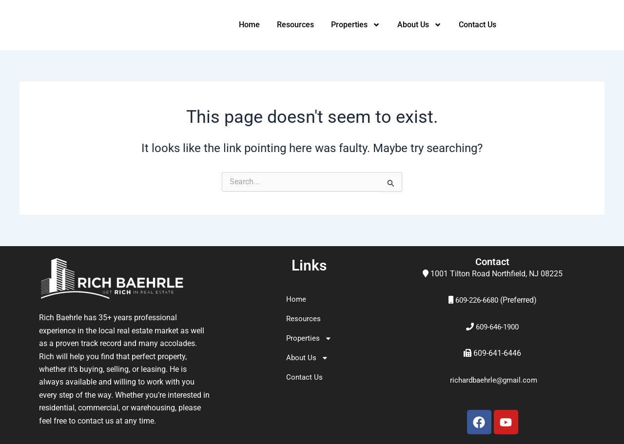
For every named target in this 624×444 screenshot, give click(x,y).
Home (249, 24)
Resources (295, 24)
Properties (355, 25)
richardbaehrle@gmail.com (493, 380)
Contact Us (477, 24)
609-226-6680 (477, 300)
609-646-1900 (497, 326)
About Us (419, 25)
